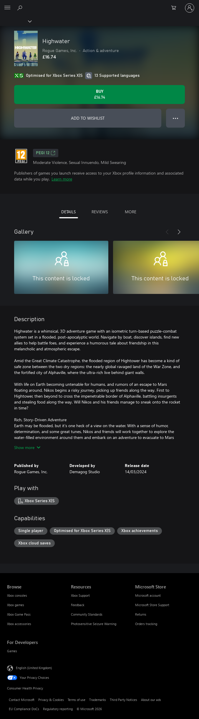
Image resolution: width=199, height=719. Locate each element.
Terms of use (76, 700)
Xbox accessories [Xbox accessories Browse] (19, 624)
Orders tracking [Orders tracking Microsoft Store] (146, 624)
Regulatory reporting (58, 709)
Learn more (62, 179)
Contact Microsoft (21, 700)
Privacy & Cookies (51, 700)
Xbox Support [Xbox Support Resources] (80, 595)
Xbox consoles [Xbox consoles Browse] (17, 595)
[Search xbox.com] (21, 7)
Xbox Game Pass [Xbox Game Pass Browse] (19, 614)
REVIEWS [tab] (100, 211)
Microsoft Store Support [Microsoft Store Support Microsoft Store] (152, 605)
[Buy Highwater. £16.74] (99, 94)
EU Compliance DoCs (24, 709)
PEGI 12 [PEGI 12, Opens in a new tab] (45, 153)
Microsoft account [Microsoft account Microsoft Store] (148, 595)
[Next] (179, 232)
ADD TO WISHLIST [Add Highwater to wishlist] (88, 118)
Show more (27, 447)
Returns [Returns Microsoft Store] (140, 614)
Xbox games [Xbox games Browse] (15, 605)
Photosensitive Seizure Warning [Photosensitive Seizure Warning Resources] (93, 624)
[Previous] (167, 232)
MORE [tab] (130, 211)
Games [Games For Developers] (12, 651)
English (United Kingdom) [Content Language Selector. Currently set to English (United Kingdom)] (34, 668)
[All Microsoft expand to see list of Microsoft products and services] (7, 8)
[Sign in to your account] (190, 8)
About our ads (151, 700)
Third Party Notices (123, 700)
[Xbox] (15, 21)
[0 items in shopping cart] (175, 8)
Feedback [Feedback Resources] (77, 605)
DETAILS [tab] (68, 211)
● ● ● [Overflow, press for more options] (175, 118)
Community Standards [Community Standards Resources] (86, 614)
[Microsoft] (99, 4)
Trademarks (97, 700)
